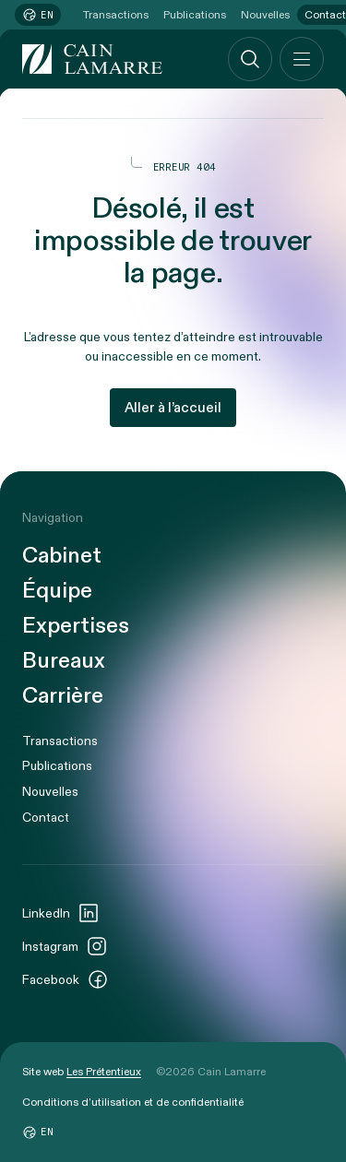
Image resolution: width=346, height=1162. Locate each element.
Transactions (116, 14)
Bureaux (63, 661)
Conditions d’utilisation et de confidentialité (133, 1102)
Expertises (75, 626)
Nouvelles (265, 14)
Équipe (57, 591)
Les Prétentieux (103, 1071)
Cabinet (61, 556)
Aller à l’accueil (173, 407)
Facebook (65, 979)
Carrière (62, 696)
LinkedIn (61, 913)
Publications (194, 14)
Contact (45, 817)
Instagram (65, 946)
